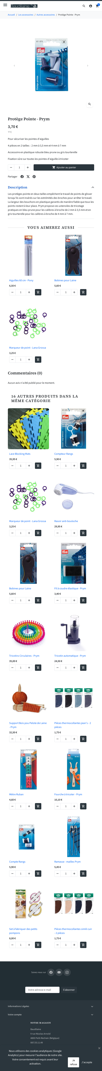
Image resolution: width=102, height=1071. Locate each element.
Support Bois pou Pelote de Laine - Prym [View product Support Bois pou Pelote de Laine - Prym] (28, 725)
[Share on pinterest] (34, 176)
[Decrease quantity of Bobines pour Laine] (57, 292)
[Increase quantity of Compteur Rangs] (74, 466)
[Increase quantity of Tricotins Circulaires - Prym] (29, 667)
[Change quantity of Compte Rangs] (20, 873)
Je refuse (73, 1062)
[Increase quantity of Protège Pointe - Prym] (28, 167)
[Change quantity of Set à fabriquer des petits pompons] (20, 945)
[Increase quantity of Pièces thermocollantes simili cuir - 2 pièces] (74, 945)
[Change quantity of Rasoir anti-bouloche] (66, 533)
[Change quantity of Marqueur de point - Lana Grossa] (20, 359)
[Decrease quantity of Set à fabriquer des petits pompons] (12, 945)
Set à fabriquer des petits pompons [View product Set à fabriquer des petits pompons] (23, 931)
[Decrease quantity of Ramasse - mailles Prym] (57, 873)
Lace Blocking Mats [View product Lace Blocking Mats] (19, 454)
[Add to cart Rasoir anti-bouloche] (83, 533)
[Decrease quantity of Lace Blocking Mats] (12, 466)
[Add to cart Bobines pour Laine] (83, 292)
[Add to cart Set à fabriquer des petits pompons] (38, 945)
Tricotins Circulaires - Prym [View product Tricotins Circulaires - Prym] (24, 656)
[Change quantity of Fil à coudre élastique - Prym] (66, 600)
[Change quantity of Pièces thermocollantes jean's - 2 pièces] (66, 739)
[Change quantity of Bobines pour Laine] (66, 292)
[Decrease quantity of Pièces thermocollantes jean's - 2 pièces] (57, 739)
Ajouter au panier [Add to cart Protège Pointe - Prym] (64, 167)
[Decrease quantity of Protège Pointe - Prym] (11, 167)
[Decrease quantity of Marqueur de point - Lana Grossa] (12, 359)
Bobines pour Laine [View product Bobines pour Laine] (65, 280)
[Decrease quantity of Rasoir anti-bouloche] (57, 533)
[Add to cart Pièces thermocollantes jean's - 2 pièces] (83, 739)
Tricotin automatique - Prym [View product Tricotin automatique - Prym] (70, 656)
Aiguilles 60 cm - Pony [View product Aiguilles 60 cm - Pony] (21, 280)
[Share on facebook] (22, 176)
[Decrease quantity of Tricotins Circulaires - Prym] (12, 667)
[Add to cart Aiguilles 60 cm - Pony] (38, 292)
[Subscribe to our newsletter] (69, 990)
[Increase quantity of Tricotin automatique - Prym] (74, 667)
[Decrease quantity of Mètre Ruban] (12, 806)
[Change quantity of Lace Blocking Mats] (20, 466)
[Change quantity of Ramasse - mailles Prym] (66, 873)
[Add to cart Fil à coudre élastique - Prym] (83, 600)
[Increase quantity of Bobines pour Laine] (74, 292)
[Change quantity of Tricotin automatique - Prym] (66, 667)
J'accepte (86, 1062)
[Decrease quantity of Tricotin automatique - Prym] (57, 667)
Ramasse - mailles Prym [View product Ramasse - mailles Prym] (67, 862)
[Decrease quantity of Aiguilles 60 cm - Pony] (12, 292)
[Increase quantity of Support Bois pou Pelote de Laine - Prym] (29, 739)
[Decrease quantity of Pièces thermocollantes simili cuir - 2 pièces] (57, 945)
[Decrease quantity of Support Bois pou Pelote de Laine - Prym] (12, 739)
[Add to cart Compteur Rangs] (83, 466)
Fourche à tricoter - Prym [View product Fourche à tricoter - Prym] (68, 794)
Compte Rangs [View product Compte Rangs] (17, 862)
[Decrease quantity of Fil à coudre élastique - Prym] (57, 600)
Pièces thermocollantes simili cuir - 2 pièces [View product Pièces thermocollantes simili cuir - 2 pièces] (73, 931)
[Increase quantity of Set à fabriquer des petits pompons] (29, 945)
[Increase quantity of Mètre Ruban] (29, 806)
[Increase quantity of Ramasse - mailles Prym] (74, 873)
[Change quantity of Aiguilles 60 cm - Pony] (20, 292)
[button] (84, 6)
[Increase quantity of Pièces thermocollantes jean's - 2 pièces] (74, 739)
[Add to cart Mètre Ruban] (38, 806)
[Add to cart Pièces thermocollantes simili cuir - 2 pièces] (83, 945)
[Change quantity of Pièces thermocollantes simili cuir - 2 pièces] (66, 945)
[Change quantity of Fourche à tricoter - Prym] (66, 806)
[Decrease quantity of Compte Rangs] (12, 873)
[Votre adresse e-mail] (42, 990)
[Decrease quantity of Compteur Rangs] (57, 466)
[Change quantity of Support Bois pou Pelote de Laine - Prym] (20, 739)
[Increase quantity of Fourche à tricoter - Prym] (74, 806)
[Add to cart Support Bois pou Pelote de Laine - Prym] (38, 739)
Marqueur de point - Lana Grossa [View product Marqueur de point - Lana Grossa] (27, 348)
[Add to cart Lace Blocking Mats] (38, 466)
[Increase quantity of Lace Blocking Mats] (29, 466)
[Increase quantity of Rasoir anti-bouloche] (74, 533)
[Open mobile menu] (5, 5)
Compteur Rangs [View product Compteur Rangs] (63, 454)
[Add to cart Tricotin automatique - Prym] (83, 667)
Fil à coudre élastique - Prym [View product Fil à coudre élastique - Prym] (70, 588)
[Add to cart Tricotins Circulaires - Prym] (38, 667)
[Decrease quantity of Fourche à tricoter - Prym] (57, 806)
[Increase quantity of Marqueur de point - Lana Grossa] (29, 359)
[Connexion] (90, 6)
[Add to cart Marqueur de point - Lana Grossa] (38, 359)
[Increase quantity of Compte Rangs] (29, 873)
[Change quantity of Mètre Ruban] (20, 806)
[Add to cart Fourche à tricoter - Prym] (83, 806)
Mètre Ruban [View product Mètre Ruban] (16, 794)
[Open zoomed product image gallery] (89, 104)
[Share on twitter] (28, 176)
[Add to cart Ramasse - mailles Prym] (83, 873)
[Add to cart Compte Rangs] (38, 873)
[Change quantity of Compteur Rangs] (66, 466)
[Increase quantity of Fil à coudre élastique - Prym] (74, 600)
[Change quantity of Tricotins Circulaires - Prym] (20, 667)
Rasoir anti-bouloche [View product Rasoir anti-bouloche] (66, 521)
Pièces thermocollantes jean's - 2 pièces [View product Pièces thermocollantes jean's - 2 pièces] (72, 725)
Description (17, 187)
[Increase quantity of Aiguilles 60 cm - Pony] (29, 292)
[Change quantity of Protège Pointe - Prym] (19, 167)
